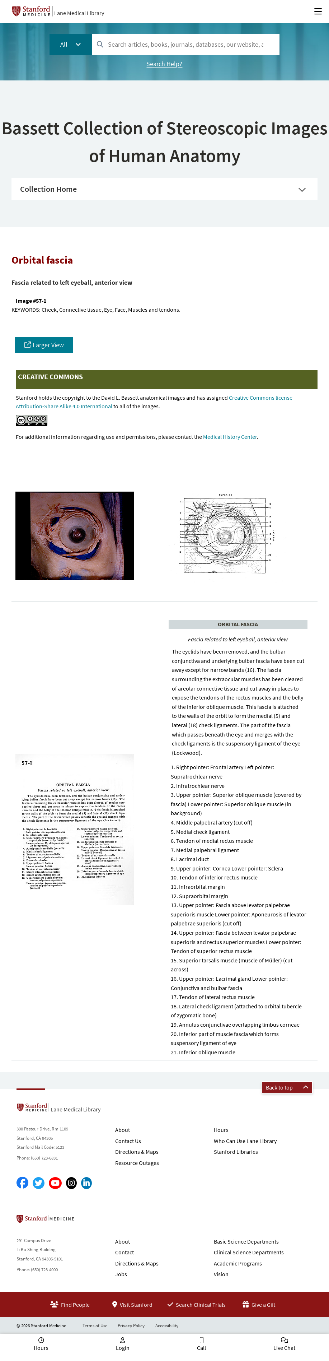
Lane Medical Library (79, 13)
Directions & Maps (137, 1151)
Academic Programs (238, 1263)
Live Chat (284, 1347)
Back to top (287, 1087)
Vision (221, 1274)
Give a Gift (259, 1304)
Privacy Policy (131, 1326)
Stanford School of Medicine (86, 1221)
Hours (221, 1129)
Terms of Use (95, 1326)
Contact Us (128, 1140)
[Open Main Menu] (318, 11)
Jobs (121, 1274)
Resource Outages (137, 1162)
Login (123, 1347)
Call (201, 1347)
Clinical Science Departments (249, 1252)
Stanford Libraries (236, 1151)
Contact (124, 1252)
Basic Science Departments (246, 1241)
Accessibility (166, 1326)
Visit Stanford (132, 1304)
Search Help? (164, 64)
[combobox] (185, 44)
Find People (70, 1304)
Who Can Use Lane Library (245, 1140)
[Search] (100, 44)
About (122, 1129)
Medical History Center (230, 436)
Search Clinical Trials (197, 1304)
